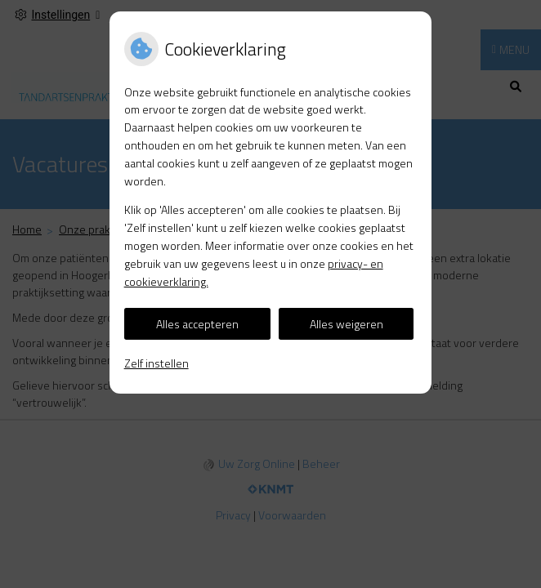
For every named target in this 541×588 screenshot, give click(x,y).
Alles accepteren (197, 323)
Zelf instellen (156, 363)
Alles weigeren (346, 323)
